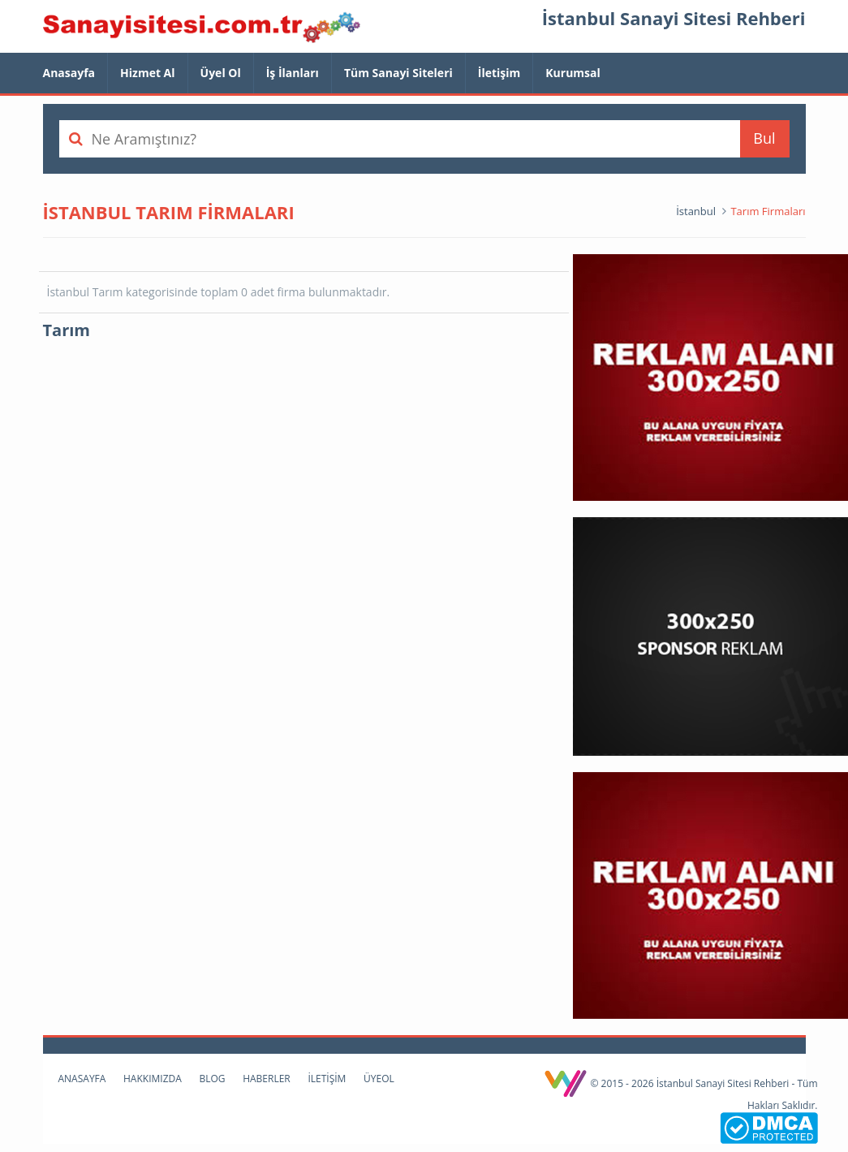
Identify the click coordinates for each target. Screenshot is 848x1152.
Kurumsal (572, 72)
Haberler (267, 1078)
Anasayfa (69, 72)
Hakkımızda (152, 1078)
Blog (212, 1078)
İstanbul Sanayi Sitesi (201, 28)
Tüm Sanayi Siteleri (398, 72)
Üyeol (379, 1078)
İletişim (499, 72)
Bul (764, 138)
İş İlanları (292, 72)
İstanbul (696, 211)
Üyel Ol (220, 72)
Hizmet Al (147, 72)
